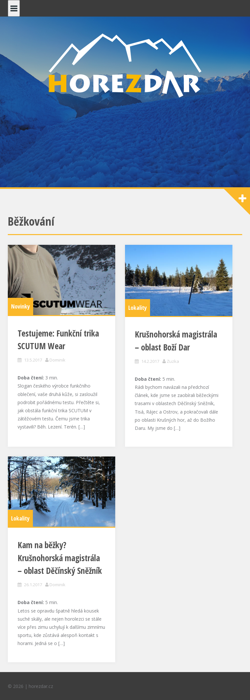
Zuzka (173, 361)
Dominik (57, 360)
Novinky (20, 306)
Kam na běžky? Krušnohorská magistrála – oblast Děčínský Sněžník (60, 557)
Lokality (137, 307)
